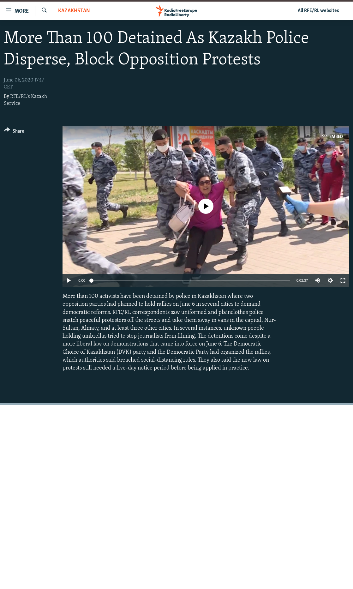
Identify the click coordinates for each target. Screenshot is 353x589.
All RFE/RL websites (318, 10)
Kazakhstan (74, 11)
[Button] (14, 132)
